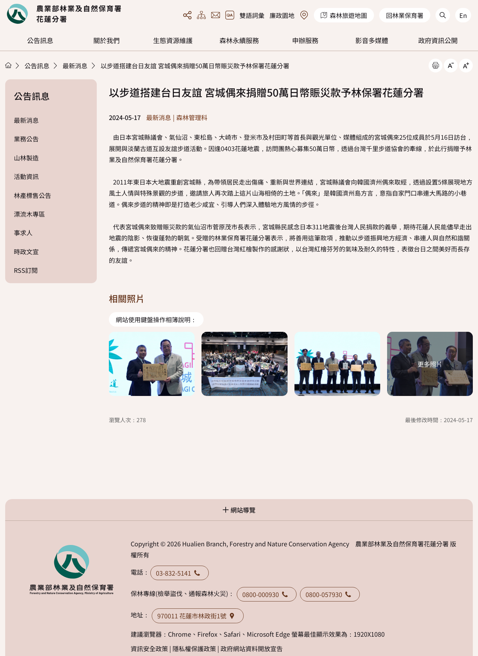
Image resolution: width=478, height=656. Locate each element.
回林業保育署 (404, 15)
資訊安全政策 (149, 648)
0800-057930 (330, 594)
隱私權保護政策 (194, 648)
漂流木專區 (29, 213)
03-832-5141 (179, 572)
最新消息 (75, 65)
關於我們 (106, 40)
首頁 (8, 65)
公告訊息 (40, 40)
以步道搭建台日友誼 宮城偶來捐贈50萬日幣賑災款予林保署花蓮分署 (195, 65)
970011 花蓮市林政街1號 (197, 615)
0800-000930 (266, 594)
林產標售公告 (32, 195)
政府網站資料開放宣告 (252, 648)
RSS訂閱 (26, 270)
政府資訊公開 (438, 40)
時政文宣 (26, 251)
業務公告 (26, 138)
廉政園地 (282, 15)
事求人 (23, 232)
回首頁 (64, 13)
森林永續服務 (239, 40)
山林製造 (26, 157)
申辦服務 (305, 40)
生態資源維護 (173, 40)
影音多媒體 (371, 40)
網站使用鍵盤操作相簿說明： (156, 319)
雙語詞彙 (252, 15)
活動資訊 (26, 176)
